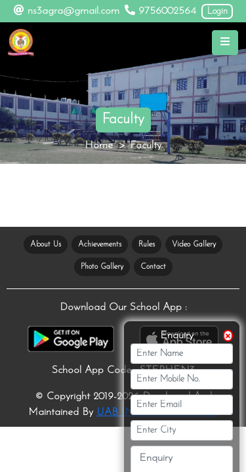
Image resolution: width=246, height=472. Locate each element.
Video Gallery (194, 244)
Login (217, 11)
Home (99, 145)
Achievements (99, 244)
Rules (146, 244)
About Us (45, 244)
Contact (153, 267)
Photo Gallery (102, 267)
